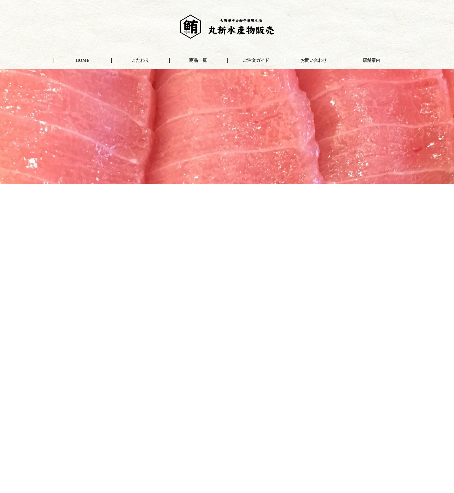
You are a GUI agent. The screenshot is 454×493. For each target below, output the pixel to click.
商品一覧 (198, 60)
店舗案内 (371, 60)
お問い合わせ (313, 60)
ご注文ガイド (256, 60)
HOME (82, 60)
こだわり (140, 60)
